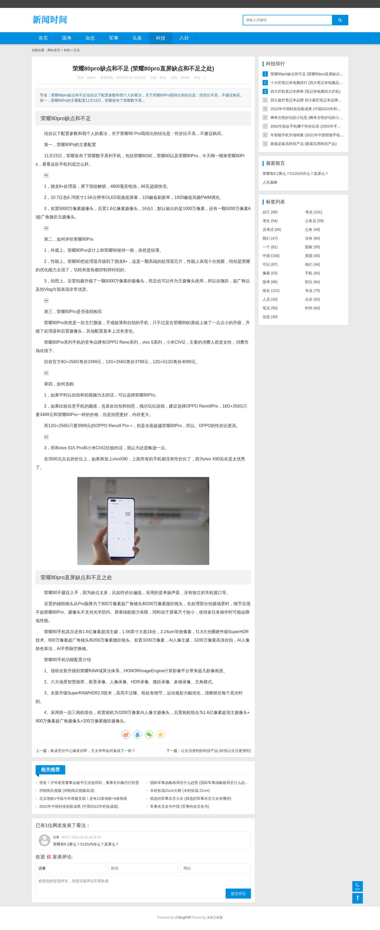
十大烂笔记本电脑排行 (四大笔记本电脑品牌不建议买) (314, 83)
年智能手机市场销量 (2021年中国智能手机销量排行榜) (315, 135)
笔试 (270, 308)
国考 (67, 38)
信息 (270, 317)
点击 (312, 299)
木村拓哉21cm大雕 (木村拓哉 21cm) (180, 790)
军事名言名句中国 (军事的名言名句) (179, 806)
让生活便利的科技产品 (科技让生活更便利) (216, 751)
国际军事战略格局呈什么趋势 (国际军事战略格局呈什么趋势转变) (200, 783)
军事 (113, 38)
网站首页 (54, 50)
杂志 (90, 38)
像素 (270, 273)
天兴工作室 (215, 917)
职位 (312, 282)
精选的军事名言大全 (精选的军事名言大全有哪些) (190, 798)
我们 (270, 238)
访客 (56, 837)
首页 (43, 38)
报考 (270, 282)
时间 (312, 308)
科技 (160, 38)
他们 (312, 264)
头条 (137, 38)
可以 (270, 264)
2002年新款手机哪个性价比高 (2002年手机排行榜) (311, 126)
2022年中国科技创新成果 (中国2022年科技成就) (78, 806)
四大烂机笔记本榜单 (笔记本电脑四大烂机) (305, 91)
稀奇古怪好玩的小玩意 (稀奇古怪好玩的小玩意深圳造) (314, 117)
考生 (270, 221)
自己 (270, 212)
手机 (312, 273)
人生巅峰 (270, 182)
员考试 (272, 229)
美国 (312, 256)
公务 (312, 229)
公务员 (314, 221)
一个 (270, 247)
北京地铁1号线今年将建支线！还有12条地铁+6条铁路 (83, 798)
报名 (271, 290)
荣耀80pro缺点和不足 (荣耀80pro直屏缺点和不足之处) (314, 74)
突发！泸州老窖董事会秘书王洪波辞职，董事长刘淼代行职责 (89, 783)
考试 (313, 212)
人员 (270, 299)
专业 (312, 290)
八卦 (184, 38)
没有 (312, 238)
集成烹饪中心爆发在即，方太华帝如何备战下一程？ (92, 751)
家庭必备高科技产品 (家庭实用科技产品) (303, 144)
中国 (271, 256)
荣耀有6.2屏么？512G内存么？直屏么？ (296, 173)
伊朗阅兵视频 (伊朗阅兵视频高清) (66, 790)
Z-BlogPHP (183, 917)
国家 (312, 247)
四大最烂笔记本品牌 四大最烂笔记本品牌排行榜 (309, 100)
